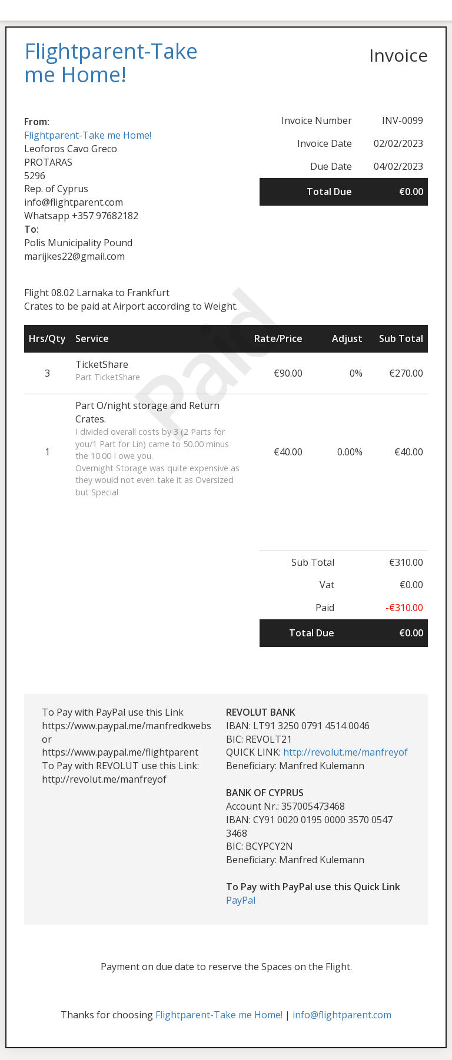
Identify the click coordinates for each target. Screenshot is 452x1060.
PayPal (240, 900)
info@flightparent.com (342, 1014)
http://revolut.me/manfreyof (345, 752)
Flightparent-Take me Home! (87, 135)
